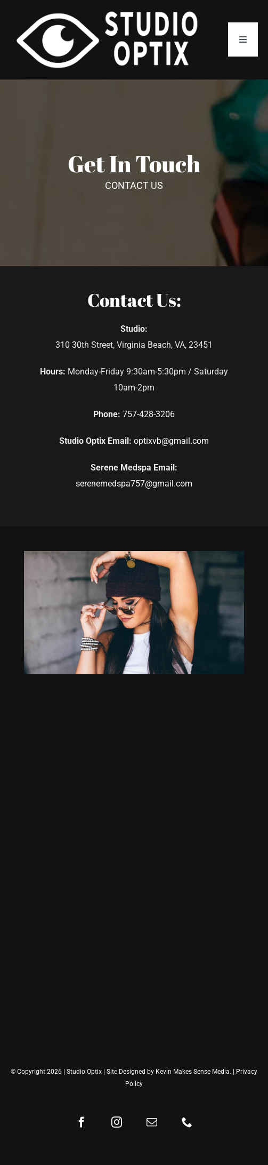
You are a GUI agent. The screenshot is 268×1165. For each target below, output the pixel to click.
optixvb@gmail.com (171, 441)
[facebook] (81, 1122)
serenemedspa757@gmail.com (134, 483)
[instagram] (117, 1122)
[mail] (152, 1122)
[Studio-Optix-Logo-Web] (109, 12)
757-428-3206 (149, 414)
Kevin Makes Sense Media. (193, 1071)
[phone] (187, 1122)
